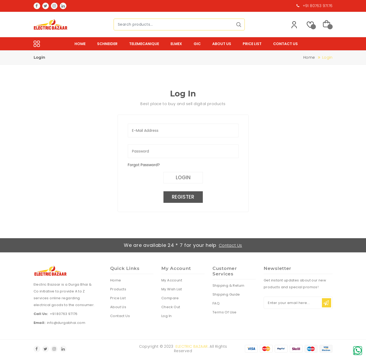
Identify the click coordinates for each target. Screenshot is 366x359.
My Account (171, 280)
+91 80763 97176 (64, 314)
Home (80, 43)
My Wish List (171, 289)
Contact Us (285, 43)
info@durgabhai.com (66, 323)
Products (118, 289)
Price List (252, 43)
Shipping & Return (229, 286)
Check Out (170, 307)
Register (183, 197)
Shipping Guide (226, 294)
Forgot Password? (144, 164)
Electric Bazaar (192, 347)
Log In (166, 316)
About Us (221, 43)
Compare (170, 298)
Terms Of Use (225, 312)
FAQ (216, 303)
